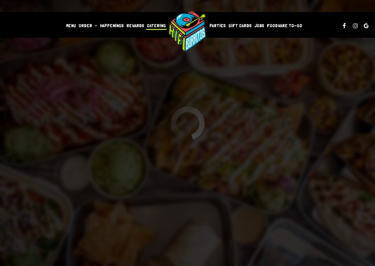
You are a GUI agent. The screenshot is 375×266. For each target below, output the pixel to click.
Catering (156, 25)
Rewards (135, 25)
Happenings (112, 25)
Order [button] (88, 25)
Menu (71, 25)
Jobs (259, 25)
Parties (217, 25)
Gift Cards (240, 25)
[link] (187, 31)
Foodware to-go (284, 25)
